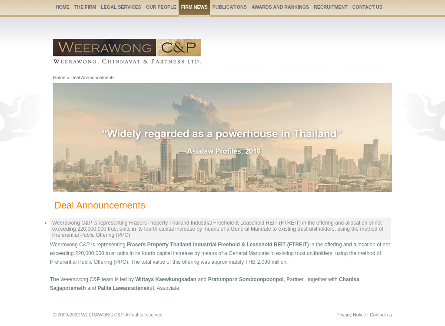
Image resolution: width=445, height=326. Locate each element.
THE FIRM (85, 7)
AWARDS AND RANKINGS (280, 7)
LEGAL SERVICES (121, 7)
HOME (63, 7)
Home (59, 77)
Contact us (381, 314)
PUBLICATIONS (230, 7)
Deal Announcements (92, 77)
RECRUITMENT (331, 7)
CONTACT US (367, 7)
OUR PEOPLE (161, 7)
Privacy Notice (351, 314)
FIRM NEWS (194, 7)
